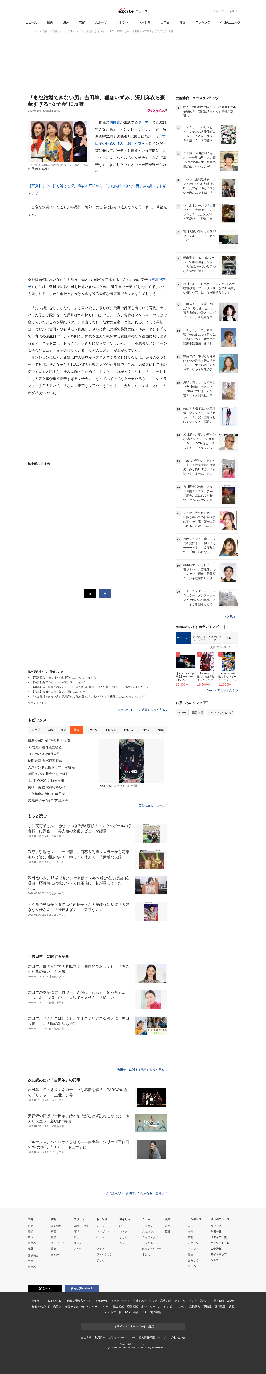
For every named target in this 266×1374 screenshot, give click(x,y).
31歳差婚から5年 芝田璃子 (48, 800)
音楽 (53, 1237)
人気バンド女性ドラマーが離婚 (51, 767)
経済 (30, 1231)
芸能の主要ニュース (153, 805)
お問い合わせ (177, 1337)
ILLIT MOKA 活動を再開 (46, 780)
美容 (231, 1306)
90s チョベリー (151, 1248)
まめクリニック (120, 1300)
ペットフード (113, 1312)
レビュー (101, 1225)
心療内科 (165, 1300)
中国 (30, 1261)
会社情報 (86, 1337)
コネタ (123, 1231)
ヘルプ (215, 1260)
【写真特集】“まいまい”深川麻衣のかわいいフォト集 (64, 677)
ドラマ (143, 122)
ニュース (31, 22)
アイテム (179, 1300)
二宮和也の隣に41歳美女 (46, 794)
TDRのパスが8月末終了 (45, 754)
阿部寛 (115, 122)
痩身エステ (140, 1312)
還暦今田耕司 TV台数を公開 (49, 740)
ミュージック (214, 638)
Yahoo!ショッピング (220, 712)
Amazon (182, 712)
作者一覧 (216, 1231)
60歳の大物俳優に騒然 (45, 747)
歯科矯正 (220, 1306)
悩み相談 (118, 1306)
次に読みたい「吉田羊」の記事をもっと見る (136, 1193)
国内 (50, 22)
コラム (165, 22)
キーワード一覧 (220, 1243)
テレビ (230, 638)
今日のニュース (230, 22)
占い (144, 1306)
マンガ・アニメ (105, 1231)
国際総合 (33, 1255)
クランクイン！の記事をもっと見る (142, 709)
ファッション (104, 1254)
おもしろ (144, 22)
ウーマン (155, 1306)
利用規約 (100, 1337)
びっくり (124, 1225)
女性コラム (149, 1231)
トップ (36, 730)
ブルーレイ (183, 638)
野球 (76, 1231)
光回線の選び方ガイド (77, 1300)
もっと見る (229, 616)
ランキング (203, 22)
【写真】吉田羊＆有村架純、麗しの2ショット (60, 691)
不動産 (207, 1306)
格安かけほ (71, 1306)
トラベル (147, 1243)
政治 (30, 1237)
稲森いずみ (115, 144)
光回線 (57, 1306)
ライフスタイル (151, 1237)
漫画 (182, 22)
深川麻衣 (134, 144)
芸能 (82, 22)
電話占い (205, 1300)
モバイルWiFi (89, 1306)
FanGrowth (101, 1300)
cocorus (105, 1306)
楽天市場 (197, 712)
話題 (167, 1231)
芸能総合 (56, 1225)
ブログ (192, 1300)
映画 (53, 1231)
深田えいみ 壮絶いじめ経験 (48, 774)
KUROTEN (54, 1300)
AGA (127, 1312)
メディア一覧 (219, 1237)
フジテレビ (147, 129)
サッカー (79, 1237)
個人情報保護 (147, 1337)
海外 (66, 22)
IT (97, 1243)
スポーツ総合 (82, 1225)
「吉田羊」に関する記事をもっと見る (140, 1069)
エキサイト (233, 11)
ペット (123, 1243)
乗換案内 (194, 1306)
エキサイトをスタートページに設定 (133, 1326)
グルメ (100, 1248)
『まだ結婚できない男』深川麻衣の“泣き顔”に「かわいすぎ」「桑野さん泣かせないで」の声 (88, 696)
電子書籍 (155, 1312)
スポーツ (101, 22)
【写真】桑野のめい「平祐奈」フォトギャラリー (62, 682)
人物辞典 (216, 1248)
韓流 (53, 1248)
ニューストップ (214, 11)
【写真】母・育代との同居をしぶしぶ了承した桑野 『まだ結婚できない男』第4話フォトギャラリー (93, 686)
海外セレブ (57, 1243)
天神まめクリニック (145, 1300)
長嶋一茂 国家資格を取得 (47, 787)
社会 (30, 1225)
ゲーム (100, 1237)
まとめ (32, 1243)
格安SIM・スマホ (224, 1300)
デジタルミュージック (199, 638)
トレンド (123, 22)
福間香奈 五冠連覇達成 (45, 760)
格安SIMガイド (41, 1306)
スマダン (147, 1225)
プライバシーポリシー (122, 1337)
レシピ (168, 1306)
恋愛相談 (132, 1306)
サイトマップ (219, 1254)
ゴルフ (78, 1243)
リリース (216, 1225)
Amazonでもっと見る (220, 690)
